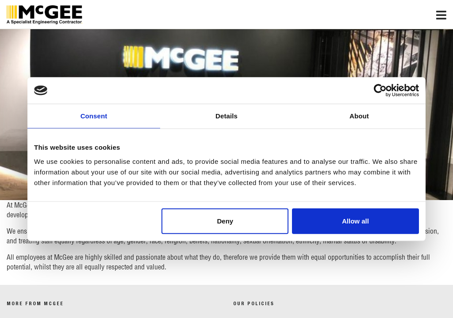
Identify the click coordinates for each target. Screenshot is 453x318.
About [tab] (359, 116)
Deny (225, 220)
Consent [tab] (94, 116)
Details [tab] (226, 116)
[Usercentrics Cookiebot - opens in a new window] (380, 90)
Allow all (355, 220)
